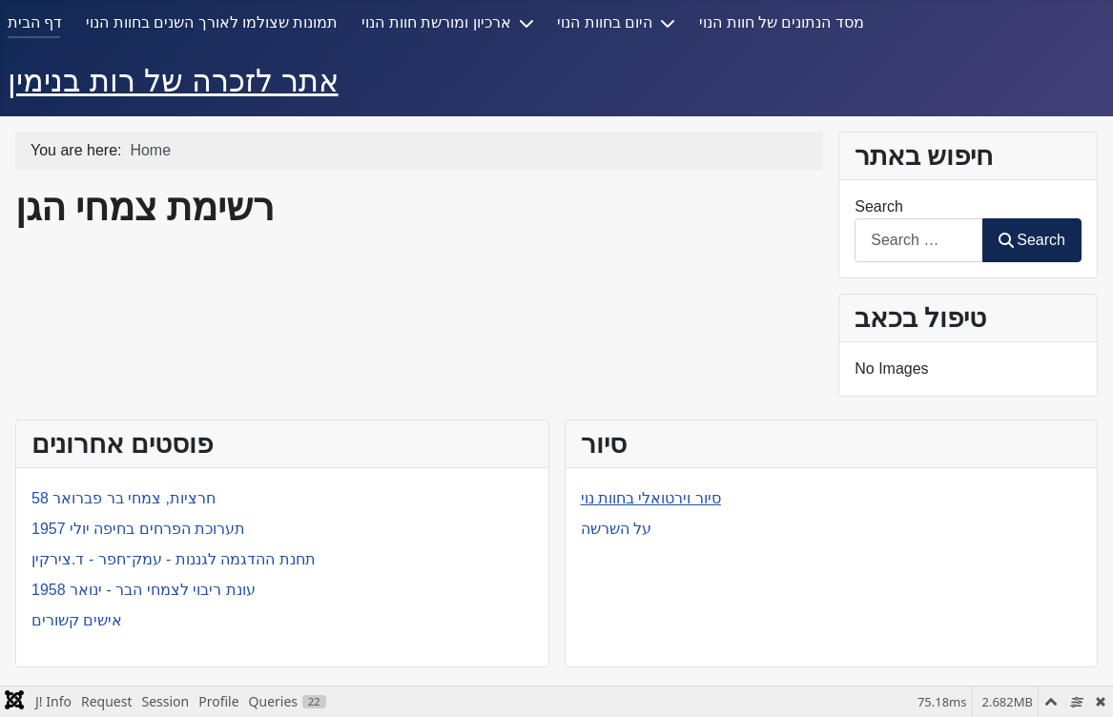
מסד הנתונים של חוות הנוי (781, 22)
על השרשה (616, 529)
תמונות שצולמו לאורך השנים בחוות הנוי (212, 22)
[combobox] (919, 239)
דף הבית (35, 22)
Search (879, 206)
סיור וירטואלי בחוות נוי (651, 498)
